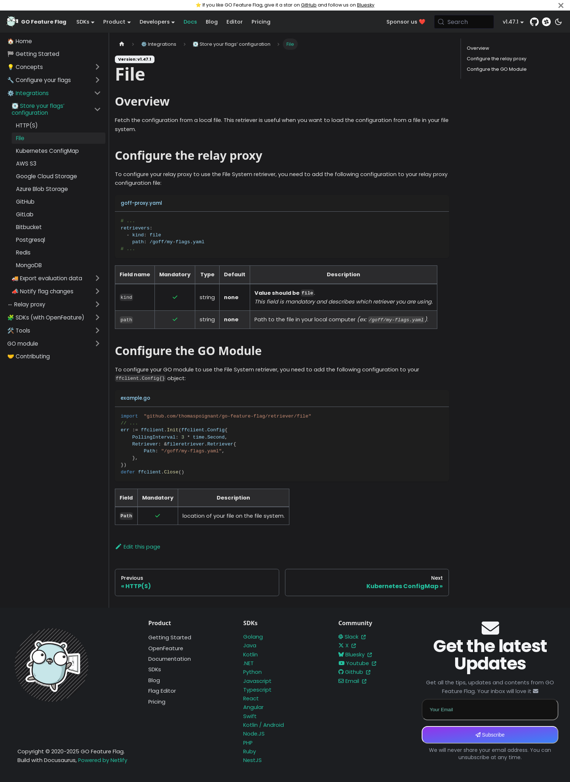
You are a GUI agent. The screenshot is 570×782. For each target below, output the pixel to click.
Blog (212, 21)
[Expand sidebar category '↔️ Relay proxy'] (97, 304)
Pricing (261, 21)
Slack (352, 636)
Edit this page (137, 546)
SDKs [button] (82, 21)
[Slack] (546, 22)
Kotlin (250, 654)
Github (354, 672)
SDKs (154, 669)
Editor (234, 21)
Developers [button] (155, 21)
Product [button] (114, 21)
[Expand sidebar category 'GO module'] (97, 343)
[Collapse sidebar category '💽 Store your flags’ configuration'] (97, 109)
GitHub (309, 5)
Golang (253, 636)
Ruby (249, 751)
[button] (54, 67)
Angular (253, 707)
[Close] (561, 5)
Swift (250, 716)
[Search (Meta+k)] (464, 22)
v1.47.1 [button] (510, 21)
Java (249, 645)
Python (252, 672)
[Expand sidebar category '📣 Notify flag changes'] (97, 291)
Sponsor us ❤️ (405, 21)
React (251, 698)
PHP (248, 742)
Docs (190, 21)
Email (352, 681)
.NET (248, 663)
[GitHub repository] (534, 22)
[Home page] (122, 44)
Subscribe (490, 735)
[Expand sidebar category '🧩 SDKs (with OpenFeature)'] (97, 317)
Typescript (257, 689)
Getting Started (169, 637)
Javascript (257, 681)
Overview (478, 48)
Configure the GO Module (497, 69)
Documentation (169, 659)
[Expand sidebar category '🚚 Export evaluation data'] (97, 278)
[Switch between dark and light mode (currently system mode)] (558, 22)
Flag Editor (162, 691)
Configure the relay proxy (496, 59)
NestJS (252, 760)
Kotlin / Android (263, 725)
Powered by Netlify (102, 760)
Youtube (357, 663)
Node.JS (254, 733)
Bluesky (365, 5)
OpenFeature (165, 648)
